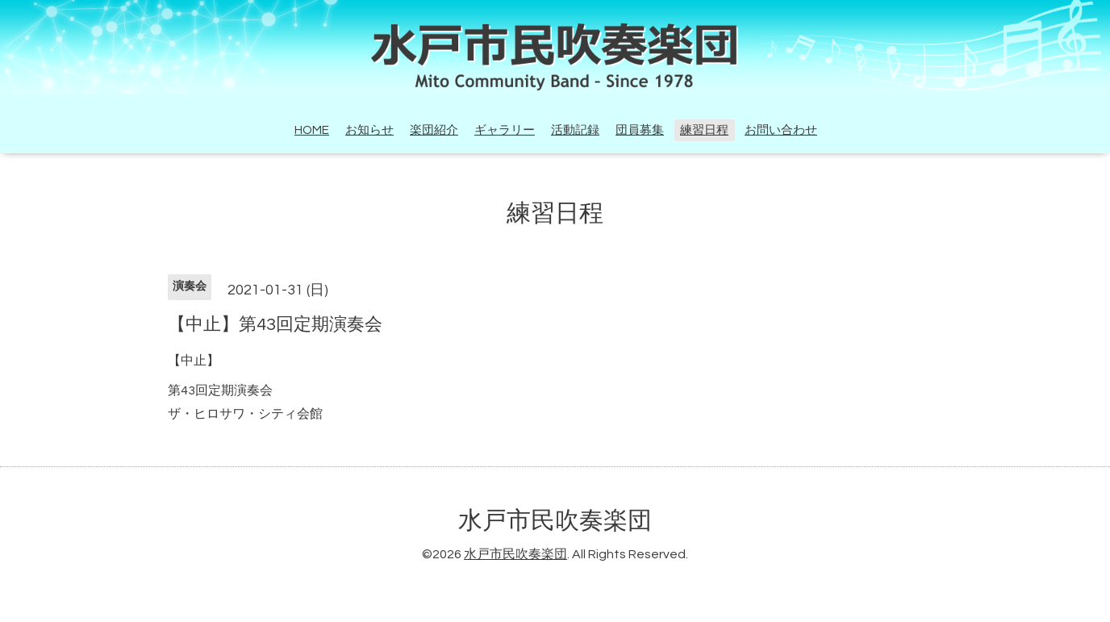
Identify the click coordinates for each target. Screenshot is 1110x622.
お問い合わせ (781, 130)
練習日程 (704, 130)
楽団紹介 (434, 130)
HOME (311, 130)
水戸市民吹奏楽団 (555, 520)
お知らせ (369, 130)
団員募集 (640, 130)
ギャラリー (504, 130)
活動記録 (575, 130)
